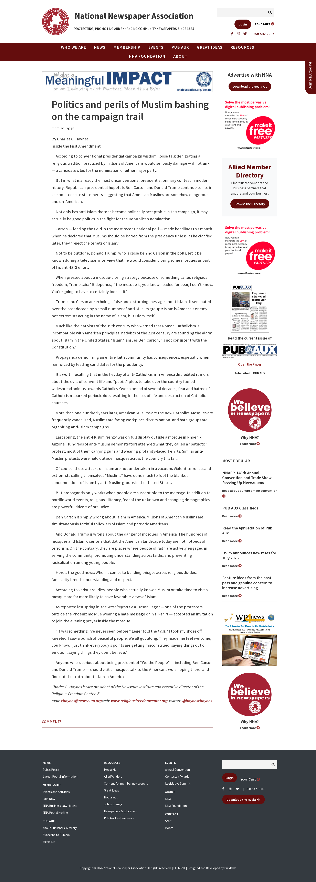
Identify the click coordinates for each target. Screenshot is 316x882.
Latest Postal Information (60, 776)
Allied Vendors (113, 776)
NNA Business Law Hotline (60, 806)
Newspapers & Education (120, 811)
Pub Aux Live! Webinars (119, 818)
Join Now (49, 799)
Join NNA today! (310, 75)
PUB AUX (180, 47)
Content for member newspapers (126, 783)
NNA (168, 799)
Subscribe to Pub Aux (56, 835)
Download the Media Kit (250, 86)
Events (156, 47)
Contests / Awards (177, 776)
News (99, 47)
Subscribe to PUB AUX (249, 373)
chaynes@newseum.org (81, 700)
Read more (232, 516)
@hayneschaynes (197, 700)
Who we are (73, 47)
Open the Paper (249, 364)
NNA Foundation (147, 56)
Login (243, 24)
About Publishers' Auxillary (60, 828)
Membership (126, 47)
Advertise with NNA (250, 75)
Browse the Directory (250, 204)
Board (169, 828)
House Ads (111, 797)
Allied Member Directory (249, 171)
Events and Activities (56, 792)
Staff (168, 821)
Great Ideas (209, 47)
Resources (242, 47)
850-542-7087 (255, 789)
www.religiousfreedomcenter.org (139, 700)
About (180, 56)
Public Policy (51, 770)
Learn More (250, 444)
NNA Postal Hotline (55, 813)
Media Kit (49, 842)
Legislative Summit (177, 783)
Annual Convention (177, 770)
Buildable (230, 868)
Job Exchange (113, 804)
